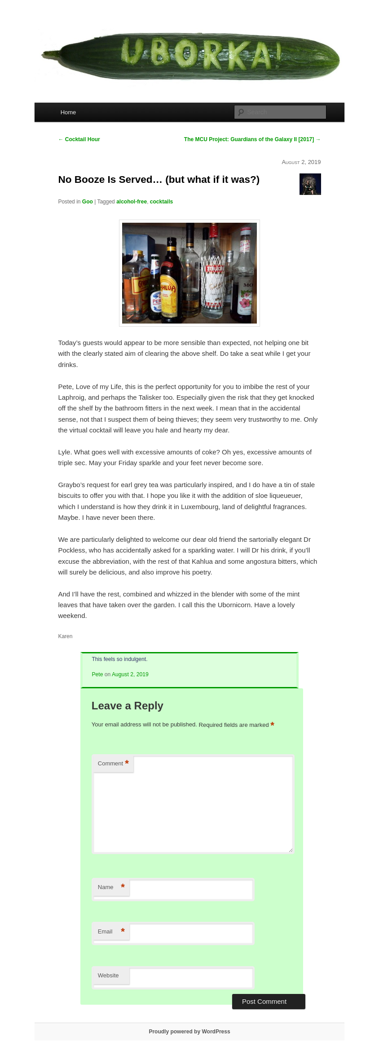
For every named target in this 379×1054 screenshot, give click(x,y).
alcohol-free (131, 202)
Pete (97, 674)
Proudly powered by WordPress (189, 1031)
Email (111, 931)
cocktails (161, 202)
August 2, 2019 (130, 674)
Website (108, 975)
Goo (87, 202)
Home (68, 112)
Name (111, 887)
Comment (113, 763)
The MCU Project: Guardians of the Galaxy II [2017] (252, 139)
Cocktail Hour (79, 139)
